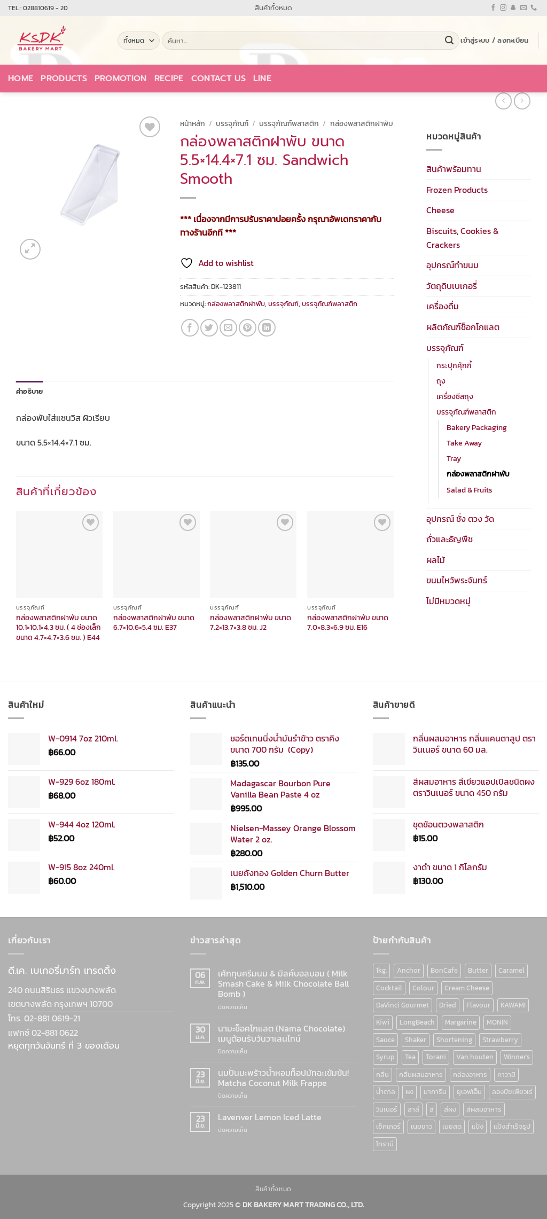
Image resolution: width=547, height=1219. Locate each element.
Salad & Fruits (470, 490)
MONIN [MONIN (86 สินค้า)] (497, 1022)
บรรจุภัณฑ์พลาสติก (466, 412)
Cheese (440, 210)
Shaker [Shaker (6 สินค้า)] (415, 1040)
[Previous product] (522, 100)
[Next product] (503, 100)
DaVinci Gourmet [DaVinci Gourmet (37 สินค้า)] (402, 1005)
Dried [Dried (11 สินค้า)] (447, 1005)
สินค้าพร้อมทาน (453, 168)
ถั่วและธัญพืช (449, 539)
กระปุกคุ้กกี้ (454, 365)
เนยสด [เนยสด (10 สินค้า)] (452, 1126)
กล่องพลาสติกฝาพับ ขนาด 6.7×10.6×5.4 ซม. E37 (153, 622)
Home (20, 78)
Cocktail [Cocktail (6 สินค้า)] (389, 988)
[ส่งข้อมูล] (449, 41)
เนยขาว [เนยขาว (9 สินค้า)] (421, 1126)
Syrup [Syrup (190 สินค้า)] (385, 1057)
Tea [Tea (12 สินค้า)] (410, 1057)
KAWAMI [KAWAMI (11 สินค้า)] (513, 1005)
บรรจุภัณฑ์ (445, 347)
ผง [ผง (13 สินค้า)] (409, 1092)
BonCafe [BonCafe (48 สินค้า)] (444, 970)
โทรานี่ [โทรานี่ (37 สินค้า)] (385, 1144)
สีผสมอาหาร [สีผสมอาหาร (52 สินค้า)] (484, 1109)
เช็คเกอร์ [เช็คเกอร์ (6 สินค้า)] (388, 1126)
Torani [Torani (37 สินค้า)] (436, 1057)
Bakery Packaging (477, 427)
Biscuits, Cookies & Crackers (462, 237)
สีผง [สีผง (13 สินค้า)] (450, 1109)
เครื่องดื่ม (442, 306)
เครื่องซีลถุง (454, 396)
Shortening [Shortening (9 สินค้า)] (454, 1040)
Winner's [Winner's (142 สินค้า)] (517, 1057)
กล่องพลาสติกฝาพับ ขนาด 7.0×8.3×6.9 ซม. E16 (347, 622)
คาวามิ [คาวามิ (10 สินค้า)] (506, 1074)
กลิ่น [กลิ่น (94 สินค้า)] (382, 1074)
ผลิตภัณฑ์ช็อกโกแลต (462, 327)
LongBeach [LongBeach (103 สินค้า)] (417, 1022)
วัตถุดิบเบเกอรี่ (451, 285)
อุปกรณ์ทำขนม (452, 265)
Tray (454, 458)
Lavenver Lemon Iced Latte (270, 1117)
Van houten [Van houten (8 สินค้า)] (475, 1057)
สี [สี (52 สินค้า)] (431, 1109)
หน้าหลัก (192, 123)
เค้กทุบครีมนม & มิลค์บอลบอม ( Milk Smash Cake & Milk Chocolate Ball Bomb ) (283, 983)
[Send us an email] (523, 8)
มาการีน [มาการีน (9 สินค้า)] (435, 1092)
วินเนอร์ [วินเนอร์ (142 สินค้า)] (386, 1109)
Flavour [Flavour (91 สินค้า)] (478, 1005)
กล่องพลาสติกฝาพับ (478, 474)
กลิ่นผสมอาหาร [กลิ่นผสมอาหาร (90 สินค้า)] (421, 1074)
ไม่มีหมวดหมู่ (448, 601)
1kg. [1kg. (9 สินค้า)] (381, 970)
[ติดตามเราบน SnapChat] (513, 8)
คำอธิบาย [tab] (29, 391)
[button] (494, 40)
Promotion (121, 78)
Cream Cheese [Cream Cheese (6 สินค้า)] (466, 988)
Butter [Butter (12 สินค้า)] (478, 970)
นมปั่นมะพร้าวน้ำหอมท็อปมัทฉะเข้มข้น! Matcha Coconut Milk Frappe (283, 1078)
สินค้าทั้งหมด (273, 8)
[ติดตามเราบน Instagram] (503, 8)
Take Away (464, 443)
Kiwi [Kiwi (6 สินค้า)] (382, 1022)
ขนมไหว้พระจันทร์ (456, 580)
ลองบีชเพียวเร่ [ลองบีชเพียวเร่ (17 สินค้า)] (512, 1092)
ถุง (441, 381)
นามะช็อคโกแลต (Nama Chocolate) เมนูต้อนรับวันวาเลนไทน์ (281, 1033)
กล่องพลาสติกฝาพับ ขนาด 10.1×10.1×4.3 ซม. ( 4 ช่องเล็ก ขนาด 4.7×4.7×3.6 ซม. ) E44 (58, 628)
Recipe (169, 78)
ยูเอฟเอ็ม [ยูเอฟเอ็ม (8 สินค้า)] (469, 1092)
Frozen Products (457, 189)
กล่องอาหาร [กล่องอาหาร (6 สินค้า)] (470, 1074)
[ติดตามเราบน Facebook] (493, 8)
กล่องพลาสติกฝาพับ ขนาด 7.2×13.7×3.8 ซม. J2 (250, 622)
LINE (262, 78)
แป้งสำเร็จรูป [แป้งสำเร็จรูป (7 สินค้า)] (512, 1126)
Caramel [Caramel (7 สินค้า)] (511, 970)
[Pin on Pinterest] (247, 328)
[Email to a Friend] (228, 328)
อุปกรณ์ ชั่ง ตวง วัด (460, 518)
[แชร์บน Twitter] (209, 328)
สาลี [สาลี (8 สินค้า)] (413, 1109)
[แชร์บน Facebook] (190, 328)
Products (64, 78)
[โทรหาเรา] (533, 8)
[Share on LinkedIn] (267, 328)
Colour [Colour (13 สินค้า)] (423, 988)
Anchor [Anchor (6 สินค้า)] (408, 970)
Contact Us (218, 78)
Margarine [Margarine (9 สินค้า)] (460, 1022)
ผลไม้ (435, 559)
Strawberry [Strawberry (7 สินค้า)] (500, 1040)
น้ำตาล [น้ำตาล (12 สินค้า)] (385, 1092)
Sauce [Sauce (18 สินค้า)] (385, 1040)
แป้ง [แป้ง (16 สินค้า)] (477, 1126)
